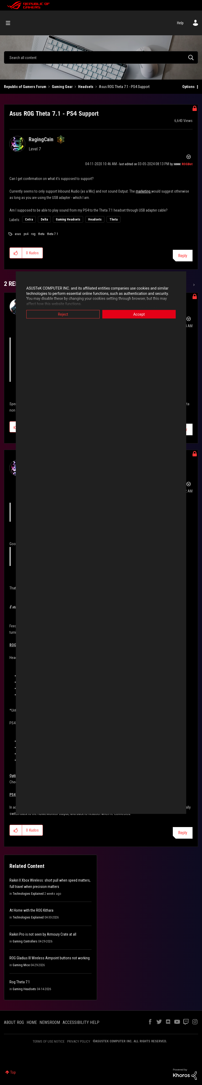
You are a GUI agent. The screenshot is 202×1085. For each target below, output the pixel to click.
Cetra (29, 219)
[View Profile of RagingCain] (41, 139)
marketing (143, 191)
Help (180, 23)
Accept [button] (139, 314)
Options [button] (188, 87)
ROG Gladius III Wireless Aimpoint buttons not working (49, 958)
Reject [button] (63, 314)
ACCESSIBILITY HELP (81, 1022)
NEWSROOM (49, 1022)
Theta (113, 219)
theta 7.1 (52, 234)
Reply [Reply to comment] (182, 832)
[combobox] (101, 57)
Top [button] (13, 1072)
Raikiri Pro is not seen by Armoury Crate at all (42, 934)
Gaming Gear (62, 87)
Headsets (85, 87)
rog (33, 234)
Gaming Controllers (25, 941)
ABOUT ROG (14, 1022)
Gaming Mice (21, 965)
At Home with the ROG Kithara (31, 910)
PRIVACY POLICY (78, 1041)
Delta (44, 219)
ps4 (26, 234)
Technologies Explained (28, 894)
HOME (32, 1022)
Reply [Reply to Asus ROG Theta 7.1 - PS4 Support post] (182, 255)
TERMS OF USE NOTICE (48, 1041)
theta (41, 234)
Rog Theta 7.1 (19, 982)
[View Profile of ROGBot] (187, 164)
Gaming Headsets (68, 219)
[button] (16, 253)
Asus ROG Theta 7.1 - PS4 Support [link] (124, 87)
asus (18, 234)
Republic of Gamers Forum (25, 87)
